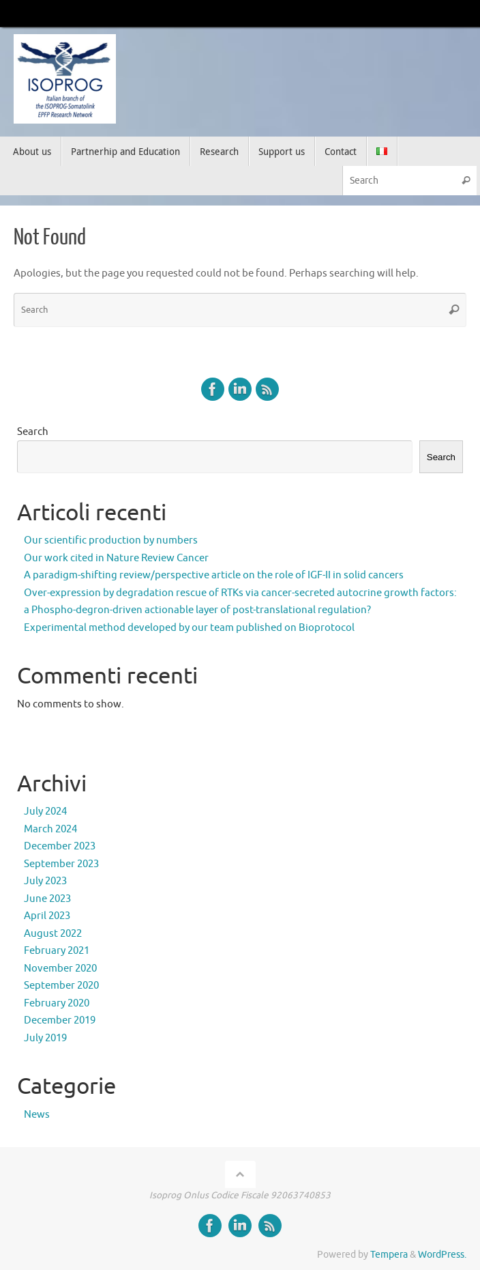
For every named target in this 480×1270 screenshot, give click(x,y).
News (37, 1114)
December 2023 (59, 846)
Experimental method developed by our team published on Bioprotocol (189, 627)
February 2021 (56, 950)
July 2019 (45, 1038)
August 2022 (53, 933)
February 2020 (56, 1003)
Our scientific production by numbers (111, 540)
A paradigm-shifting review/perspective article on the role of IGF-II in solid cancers (214, 575)
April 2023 (47, 915)
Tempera (389, 1254)
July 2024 (45, 811)
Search (32, 431)
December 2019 (59, 1020)
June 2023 (47, 898)
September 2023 (61, 864)
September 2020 (61, 985)
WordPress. (442, 1254)
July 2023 (45, 881)
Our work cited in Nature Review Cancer (116, 558)
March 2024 (50, 829)
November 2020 (60, 968)
